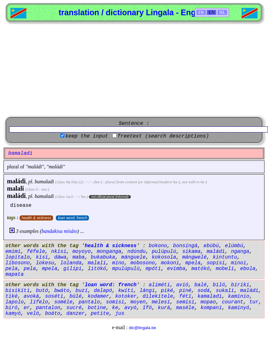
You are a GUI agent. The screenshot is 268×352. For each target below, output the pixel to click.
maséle (185, 308)
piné (185, 291)
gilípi (72, 269)
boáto (52, 313)
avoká (31, 296)
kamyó (13, 313)
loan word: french (72, 218)
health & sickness (36, 218)
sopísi (216, 263)
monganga (109, 251)
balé (200, 285)
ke (115, 308)
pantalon (48, 308)
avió (182, 285)
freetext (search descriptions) (163, 136)
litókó (97, 269)
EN (211, 12)
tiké (11, 296)
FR (201, 12)
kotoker (126, 296)
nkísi (58, 251)
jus (119, 313)
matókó (200, 269)
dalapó (103, 291)
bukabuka (103, 257)
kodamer (98, 296)
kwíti (125, 291)
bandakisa (52, 231)
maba (78, 257)
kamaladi (210, 296)
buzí (82, 291)
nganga (240, 251)
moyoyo (81, 251)
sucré (74, 308)
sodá (204, 291)
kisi (42, 257)
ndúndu (136, 251)
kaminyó (238, 308)
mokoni (170, 263)
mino (118, 263)
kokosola (164, 257)
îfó (147, 308)
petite (100, 313)
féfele (36, 251)
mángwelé (194, 257)
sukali (225, 291)
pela (11, 269)
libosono (17, 263)
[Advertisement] (134, 69)
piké (167, 291)
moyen (138, 302)
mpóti (153, 269)
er (27, 308)
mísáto (70, 231)
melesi (161, 302)
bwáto (62, 291)
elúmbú (234, 246)
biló (219, 285)
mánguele (133, 257)
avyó (130, 308)
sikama (191, 251)
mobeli (225, 269)
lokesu (45, 263)
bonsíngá (185, 246)
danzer (75, 313)
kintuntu (225, 257)
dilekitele (158, 296)
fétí (185, 296)
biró (11, 308)
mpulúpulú (125, 269)
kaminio (238, 296)
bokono (158, 246)
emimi (13, 251)
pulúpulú (164, 251)
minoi (238, 263)
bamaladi (44, 181)
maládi (16, 181)
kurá (164, 308)
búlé (76, 296)
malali (15, 188)
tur (253, 302)
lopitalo (17, 257)
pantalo (89, 302)
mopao (208, 302)
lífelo (39, 302)
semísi (185, 302)
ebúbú (211, 246)
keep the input (86, 136)
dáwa (60, 257)
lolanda (71, 263)
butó (42, 291)
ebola (247, 269)
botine (97, 308)
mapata (14, 274)
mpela (193, 263)
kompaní (211, 308)
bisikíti (17, 291)
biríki (240, 285)
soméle (63, 302)
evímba (176, 269)
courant (232, 302)
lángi (147, 291)
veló (33, 313)
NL (222, 12)
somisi (115, 302)
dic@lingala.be (142, 327)
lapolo (14, 302)
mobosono (143, 263)
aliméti (159, 285)
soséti (54, 296)
